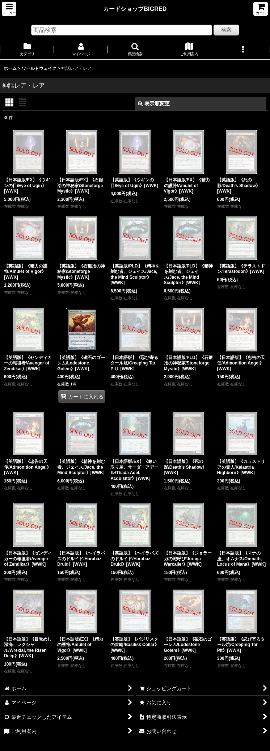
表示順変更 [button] (154, 103)
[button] (9, 9)
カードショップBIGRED (134, 8)
